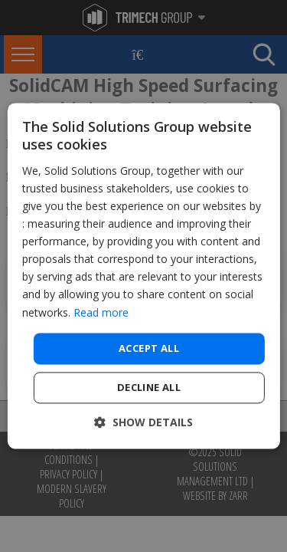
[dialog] (143, 276)
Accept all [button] (149, 348)
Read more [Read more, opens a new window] (101, 312)
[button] (143, 423)
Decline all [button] (149, 388)
